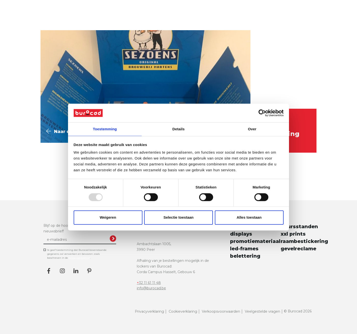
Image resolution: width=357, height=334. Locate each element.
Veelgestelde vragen (262, 309)
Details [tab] (178, 129)
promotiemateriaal (246, 239)
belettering (245, 253)
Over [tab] (252, 129)
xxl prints (293, 231)
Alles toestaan (249, 218)
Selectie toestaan (179, 218)
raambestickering (297, 239)
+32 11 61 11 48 (149, 280)
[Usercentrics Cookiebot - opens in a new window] (262, 112)
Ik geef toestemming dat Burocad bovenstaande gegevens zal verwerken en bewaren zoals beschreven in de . (77, 251)
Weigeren (108, 218)
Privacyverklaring (149, 309)
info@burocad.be (151, 285)
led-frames (244, 246)
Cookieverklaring (183, 309)
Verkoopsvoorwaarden (221, 309)
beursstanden (297, 224)
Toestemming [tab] (105, 129)
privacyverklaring (79, 255)
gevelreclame (297, 246)
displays (241, 231)
